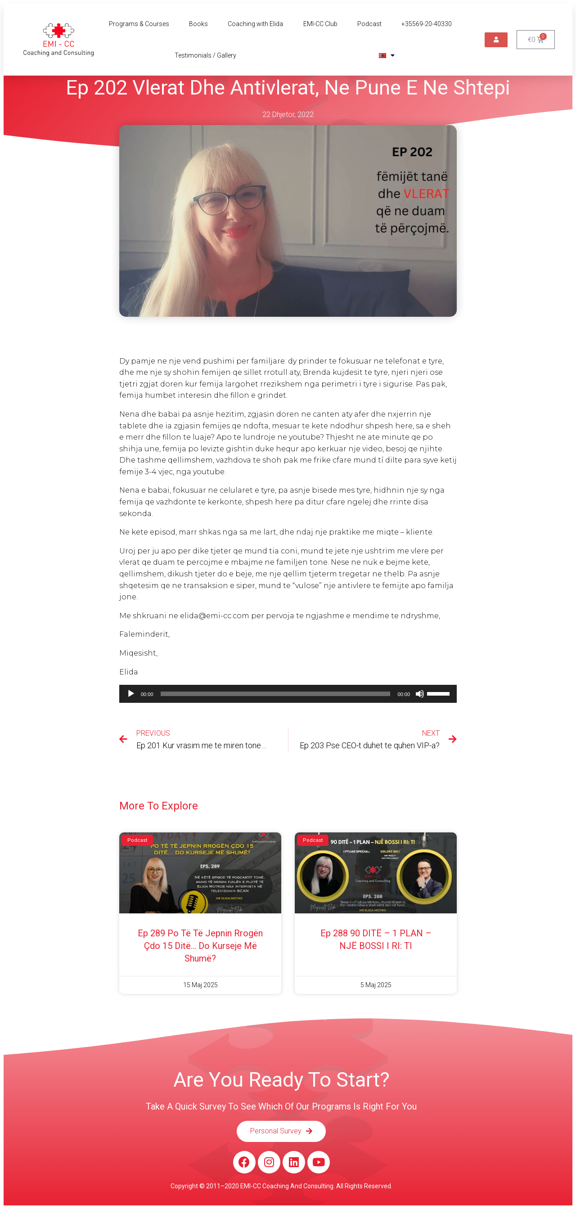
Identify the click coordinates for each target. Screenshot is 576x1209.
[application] (288, 694)
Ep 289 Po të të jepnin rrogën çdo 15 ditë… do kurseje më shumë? (200, 946)
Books (198, 23)
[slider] (276, 694)
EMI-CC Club (320, 23)
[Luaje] (130, 693)
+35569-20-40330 (426, 23)
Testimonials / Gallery (205, 55)
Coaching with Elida (255, 23)
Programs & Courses (139, 23)
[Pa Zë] (419, 693)
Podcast (369, 23)
